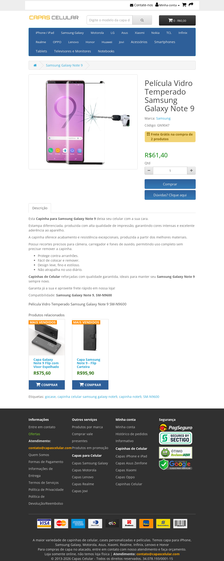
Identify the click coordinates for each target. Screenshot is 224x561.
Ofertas (34, 434)
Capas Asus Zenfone (131, 463)
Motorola (97, 33)
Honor (90, 42)
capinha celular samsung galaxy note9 (87, 396)
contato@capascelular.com (50, 448)
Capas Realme (83, 484)
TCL (169, 33)
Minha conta (167, 5)
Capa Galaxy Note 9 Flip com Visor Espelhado (46, 363)
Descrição (39, 208)
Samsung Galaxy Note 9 (64, 65)
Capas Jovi (80, 491)
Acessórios (139, 42)
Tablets (41, 51)
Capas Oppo (125, 477)
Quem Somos (39, 455)
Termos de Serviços (44, 482)
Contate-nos (141, 5)
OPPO (57, 42)
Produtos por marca (87, 427)
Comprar (170, 184)
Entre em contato (42, 427)
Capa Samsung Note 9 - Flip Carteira (88, 363)
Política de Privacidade (46, 489)
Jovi (121, 42)
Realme (41, 42)
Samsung (163, 118)
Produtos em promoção (90, 448)
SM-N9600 (151, 396)
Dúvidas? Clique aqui (170, 195)
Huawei (107, 42)
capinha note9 (130, 396)
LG (112, 33)
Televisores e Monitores (72, 51)
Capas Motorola (84, 470)
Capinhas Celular (129, 484)
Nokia (155, 33)
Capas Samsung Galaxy (90, 463)
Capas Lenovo (82, 477)
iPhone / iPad (45, 33)
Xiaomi (139, 33)
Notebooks (106, 51)
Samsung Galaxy (72, 33)
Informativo (124, 441)
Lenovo (73, 42)
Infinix (183, 33)
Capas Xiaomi (126, 470)
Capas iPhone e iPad (131, 456)
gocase (50, 396)
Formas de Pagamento (46, 462)
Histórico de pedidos (132, 434)
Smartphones (164, 42)
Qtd (147, 163)
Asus (124, 33)
